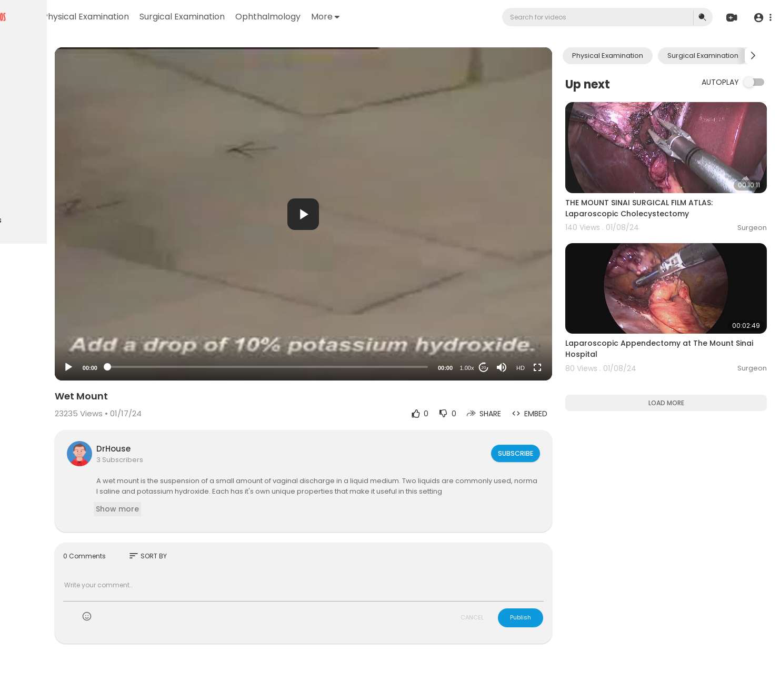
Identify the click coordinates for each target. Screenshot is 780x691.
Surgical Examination (302, 17)
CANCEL (502, 628)
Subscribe (544, 453)
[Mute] (531, 367)
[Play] (169, 367)
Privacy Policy (36, 321)
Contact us (32, 333)
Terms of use (58, 308)
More (446, 17)
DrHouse (214, 448)
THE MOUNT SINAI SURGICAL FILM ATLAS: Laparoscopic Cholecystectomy (669, 194)
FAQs (21, 308)
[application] (368, 213)
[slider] (333, 367)
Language (73, 333)
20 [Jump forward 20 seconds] (514, 367)
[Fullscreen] (567, 367)
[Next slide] (753, 55)
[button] (760, 17)
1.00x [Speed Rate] (497, 368)
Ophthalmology (388, 17)
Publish (550, 628)
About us (79, 321)
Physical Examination (206, 17)
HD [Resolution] (550, 368)
